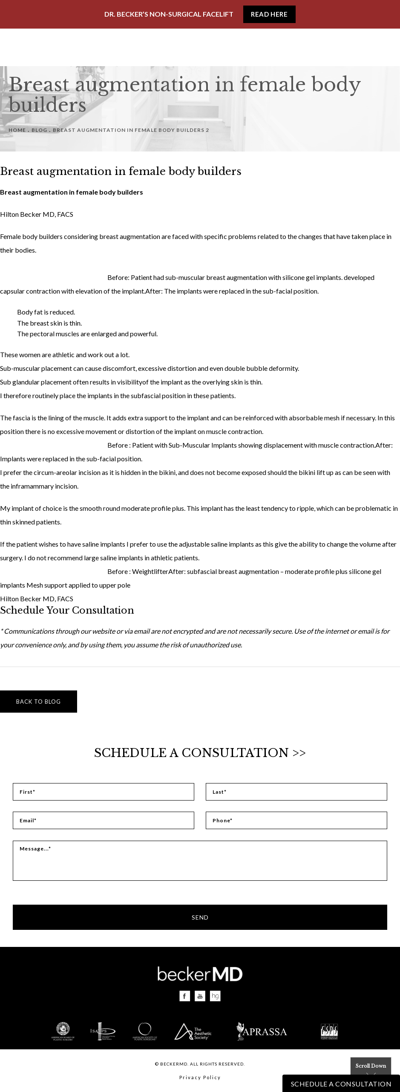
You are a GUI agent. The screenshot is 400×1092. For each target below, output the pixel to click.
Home (17, 130)
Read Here (269, 14)
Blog (39, 130)
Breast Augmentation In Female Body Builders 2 (131, 130)
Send (200, 917)
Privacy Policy (200, 1077)
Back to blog (38, 701)
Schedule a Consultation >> (200, 753)
